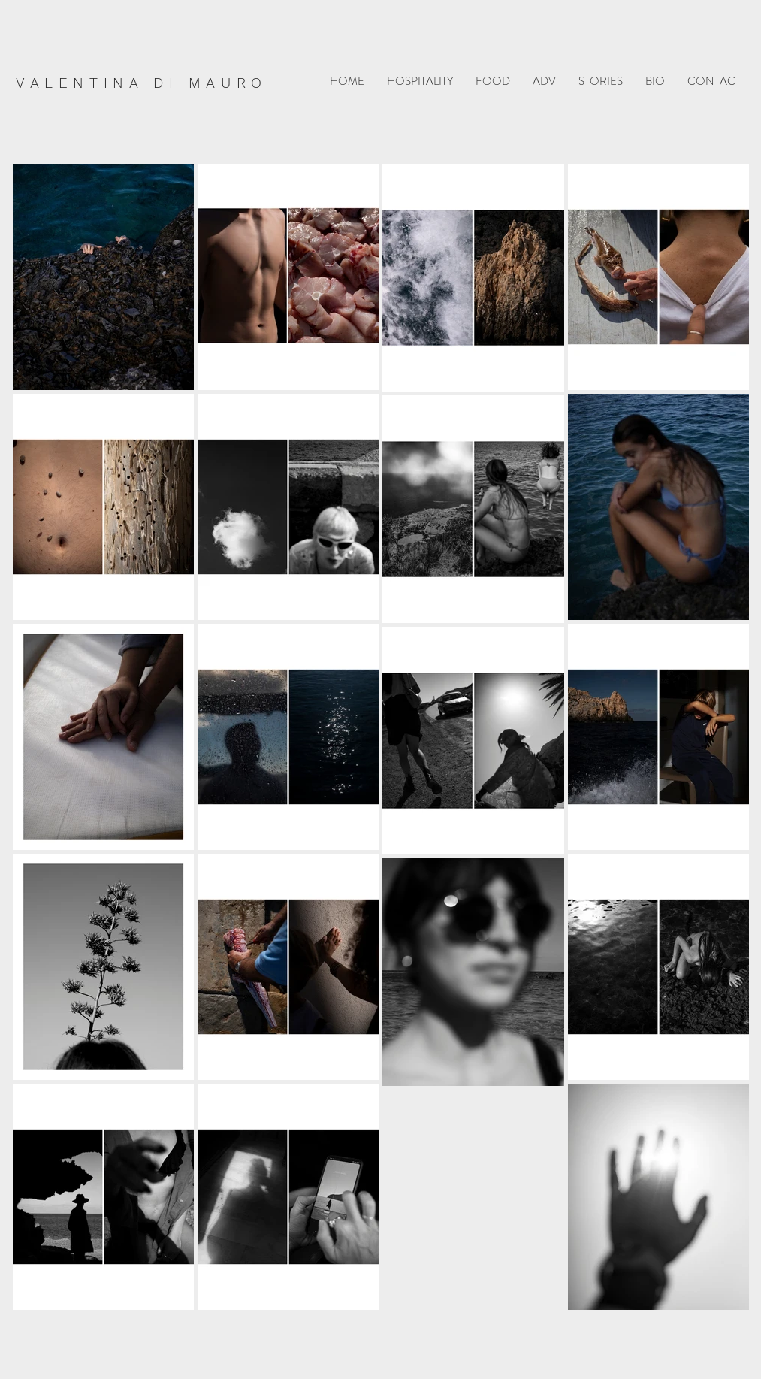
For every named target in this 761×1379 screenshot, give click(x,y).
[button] (420, 81)
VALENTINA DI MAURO (141, 83)
